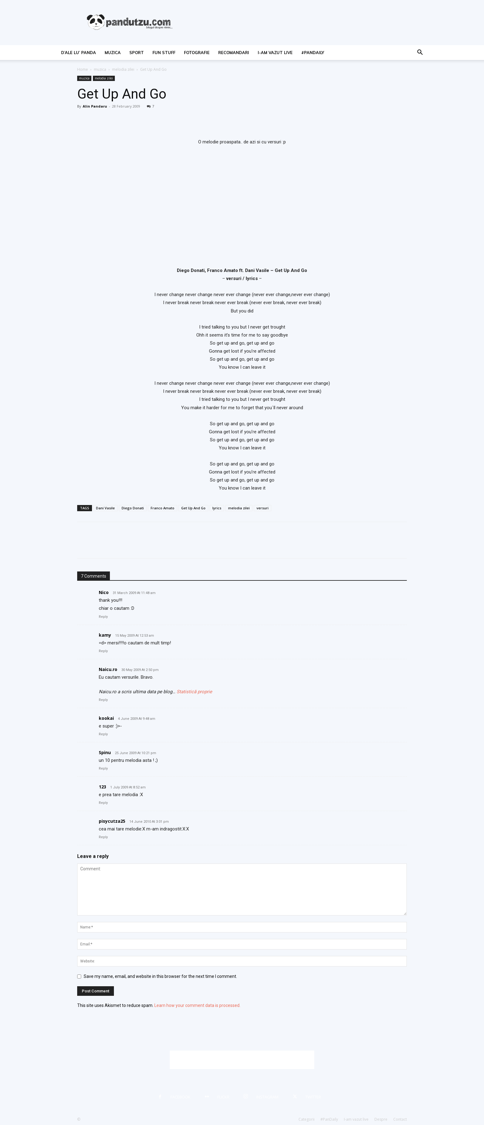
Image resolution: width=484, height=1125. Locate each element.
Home (82, 69)
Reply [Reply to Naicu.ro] (103, 700)
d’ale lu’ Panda (78, 52)
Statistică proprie (194, 691)
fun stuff (163, 52)
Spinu (105, 752)
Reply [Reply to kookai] (103, 734)
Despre (380, 1119)
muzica (113, 52)
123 (102, 787)
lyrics (216, 508)
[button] (419, 53)
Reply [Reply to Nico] (103, 617)
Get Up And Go (193, 508)
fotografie (197, 52)
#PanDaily (312, 52)
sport (136, 52)
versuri (263, 508)
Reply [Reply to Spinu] (103, 768)
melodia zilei (123, 69)
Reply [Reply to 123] (103, 803)
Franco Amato (162, 508)
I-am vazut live (275, 52)
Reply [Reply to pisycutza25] (103, 837)
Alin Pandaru (95, 106)
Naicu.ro (108, 669)
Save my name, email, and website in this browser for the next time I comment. (160, 976)
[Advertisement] (242, 1060)
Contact (400, 1119)
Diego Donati (133, 508)
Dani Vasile (105, 508)
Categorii (306, 1119)
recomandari (233, 52)
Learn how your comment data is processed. (197, 1005)
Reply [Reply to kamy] (103, 651)
